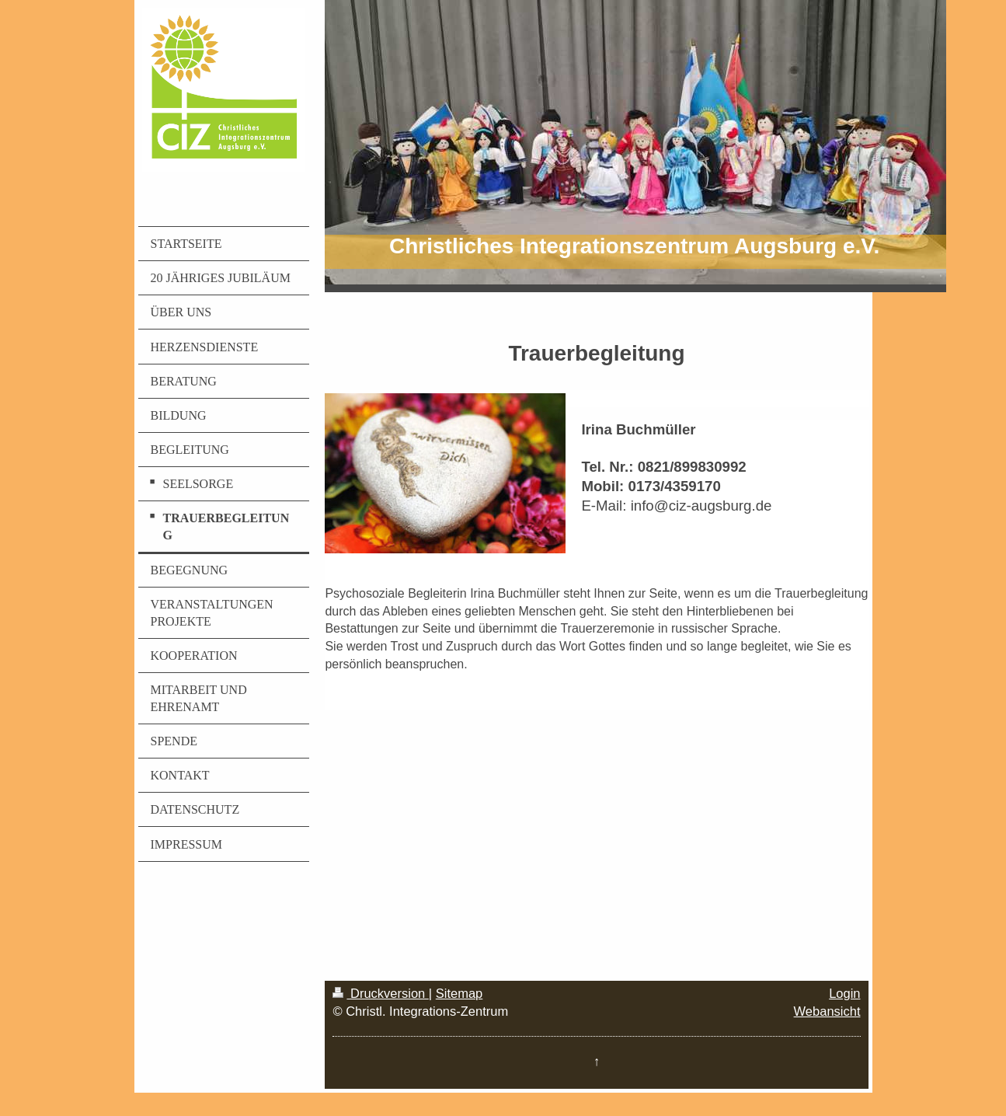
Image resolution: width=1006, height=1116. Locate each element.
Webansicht (827, 1011)
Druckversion (380, 993)
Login (844, 993)
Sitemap (459, 993)
